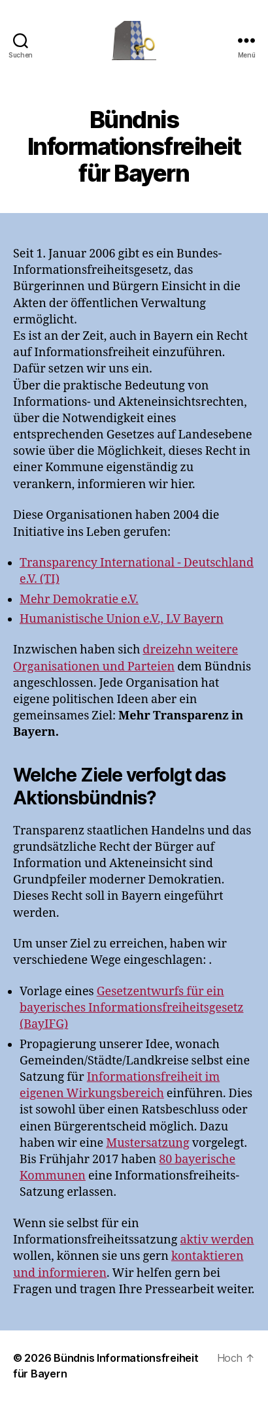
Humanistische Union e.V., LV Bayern (122, 619)
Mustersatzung (147, 1143)
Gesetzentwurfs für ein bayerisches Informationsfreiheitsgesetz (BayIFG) (131, 1008)
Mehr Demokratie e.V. (79, 599)
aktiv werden (217, 1239)
